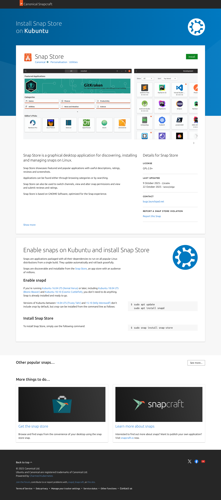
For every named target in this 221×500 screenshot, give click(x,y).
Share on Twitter (190, 461)
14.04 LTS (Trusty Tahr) (68, 302)
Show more (29, 224)
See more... (196, 362)
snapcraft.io (127, 437)
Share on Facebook (196, 461)
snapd (71, 482)
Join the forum (23, 482)
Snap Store (81, 268)
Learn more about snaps (134, 426)
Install (192, 56)
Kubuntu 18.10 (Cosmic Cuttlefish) (63, 291)
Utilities (73, 62)
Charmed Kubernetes (41, 475)
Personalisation (58, 62)
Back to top (24, 462)
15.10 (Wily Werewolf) (98, 302)
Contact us (126, 488)
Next (194, 143)
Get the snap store (33, 426)
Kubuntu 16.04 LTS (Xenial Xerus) (60, 288)
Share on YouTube (203, 461)
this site (91, 482)
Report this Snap (152, 216)
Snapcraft (79, 482)
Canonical (40, 62)
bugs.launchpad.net (153, 201)
